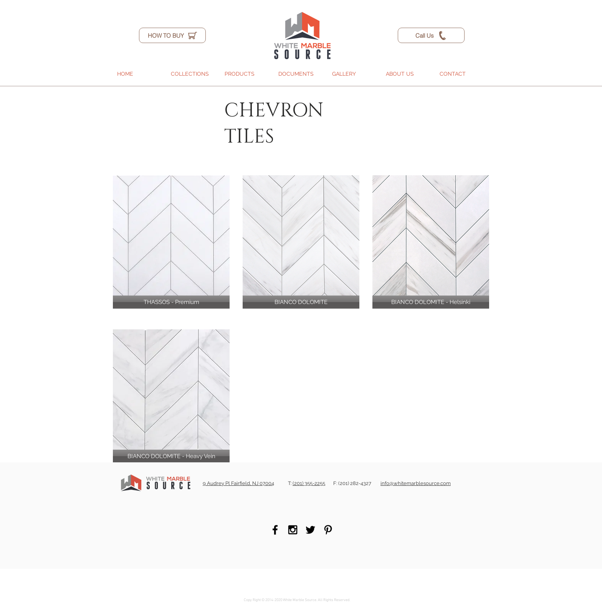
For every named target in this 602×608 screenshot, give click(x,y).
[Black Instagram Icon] (292, 529)
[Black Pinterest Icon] (328, 529)
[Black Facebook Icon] (275, 529)
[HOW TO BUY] (172, 35)
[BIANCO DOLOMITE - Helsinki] (430, 302)
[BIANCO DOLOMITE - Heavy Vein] (171, 456)
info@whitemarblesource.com (415, 483)
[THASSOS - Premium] (171, 302)
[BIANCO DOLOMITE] (301, 302)
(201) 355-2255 (309, 483)
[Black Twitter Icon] (310, 529)
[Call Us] (431, 35)
